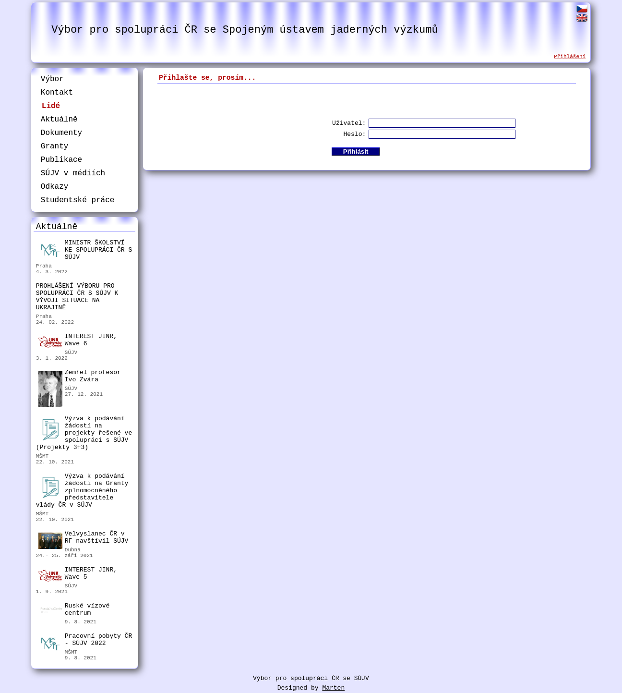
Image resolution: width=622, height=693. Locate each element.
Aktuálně (59, 119)
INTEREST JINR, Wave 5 (77, 574)
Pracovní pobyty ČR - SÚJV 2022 (85, 640)
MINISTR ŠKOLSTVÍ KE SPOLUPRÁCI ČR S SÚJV (85, 250)
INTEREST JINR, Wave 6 (77, 340)
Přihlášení (570, 57)
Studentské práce (78, 200)
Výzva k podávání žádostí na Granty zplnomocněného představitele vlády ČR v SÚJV (82, 491)
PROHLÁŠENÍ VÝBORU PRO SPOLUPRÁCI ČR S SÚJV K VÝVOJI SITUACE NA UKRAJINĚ (77, 296)
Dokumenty (61, 133)
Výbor (52, 79)
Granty (55, 146)
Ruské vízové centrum (74, 610)
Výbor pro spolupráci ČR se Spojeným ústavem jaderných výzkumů (244, 30)
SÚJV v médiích (73, 173)
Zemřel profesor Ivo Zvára (79, 377)
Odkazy (55, 186)
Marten (333, 688)
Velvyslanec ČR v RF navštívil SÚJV (83, 538)
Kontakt (57, 92)
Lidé (51, 106)
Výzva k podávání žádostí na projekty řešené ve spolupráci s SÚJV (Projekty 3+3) (84, 433)
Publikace (61, 160)
